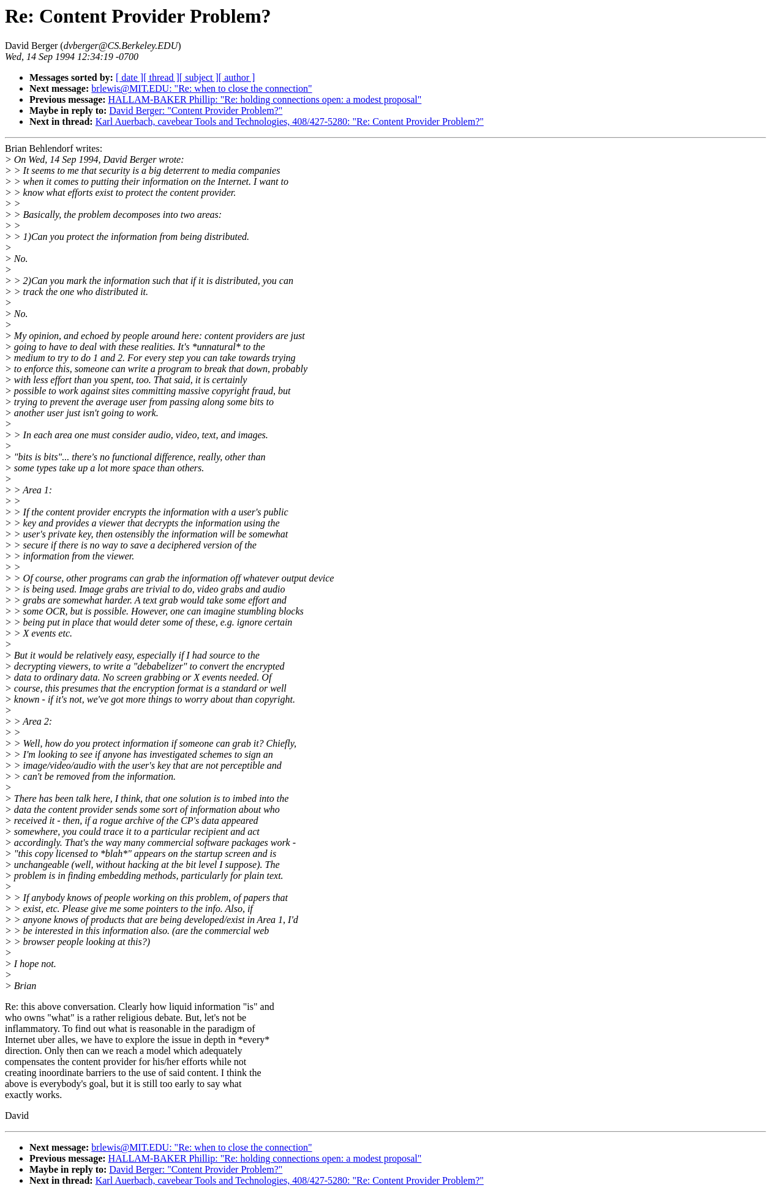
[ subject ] (199, 77)
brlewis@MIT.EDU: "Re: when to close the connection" (201, 88)
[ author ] (237, 77)
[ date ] (129, 77)
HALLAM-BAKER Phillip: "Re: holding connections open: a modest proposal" (265, 99)
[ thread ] (161, 77)
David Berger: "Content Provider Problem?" (195, 110)
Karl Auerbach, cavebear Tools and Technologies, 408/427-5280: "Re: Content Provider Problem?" (290, 121)
